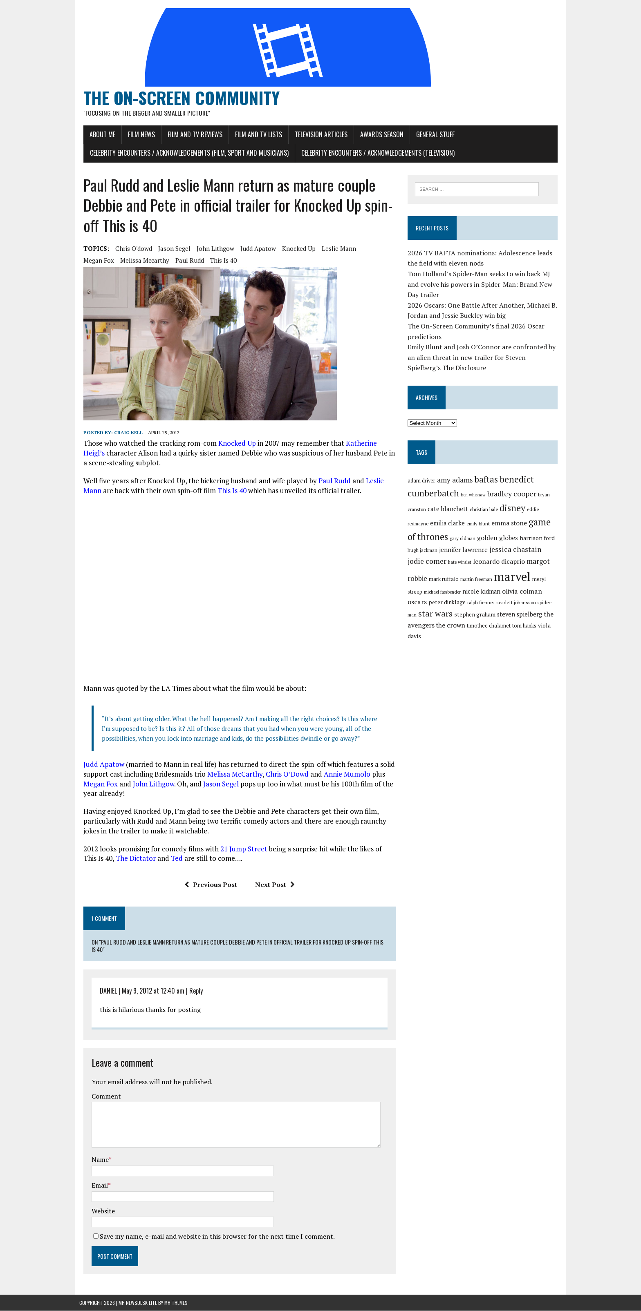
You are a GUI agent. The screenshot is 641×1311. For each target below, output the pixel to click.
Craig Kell (124, 433)
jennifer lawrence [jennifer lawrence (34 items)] (464, 550)
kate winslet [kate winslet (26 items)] (443, 562)
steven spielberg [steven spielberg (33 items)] (493, 617)
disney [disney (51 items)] (514, 508)
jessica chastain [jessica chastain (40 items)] (516, 550)
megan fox (373, 249)
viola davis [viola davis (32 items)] (524, 628)
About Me (98, 134)
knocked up (295, 249)
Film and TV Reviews (191, 134)
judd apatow (254, 249)
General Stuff (431, 134)
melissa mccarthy (103, 261)
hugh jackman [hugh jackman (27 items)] (424, 551)
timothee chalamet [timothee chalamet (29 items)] (461, 628)
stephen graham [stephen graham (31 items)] (448, 617)
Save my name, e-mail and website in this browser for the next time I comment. (213, 1236)
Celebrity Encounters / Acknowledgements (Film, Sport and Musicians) (185, 153)
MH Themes (176, 1303)
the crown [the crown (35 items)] (423, 628)
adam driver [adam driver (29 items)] (423, 481)
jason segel (170, 249)
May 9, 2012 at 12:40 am (149, 991)
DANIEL (104, 991)
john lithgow (211, 249)
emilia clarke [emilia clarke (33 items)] (448, 523)
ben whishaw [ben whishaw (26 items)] (474, 495)
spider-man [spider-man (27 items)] (514, 605)
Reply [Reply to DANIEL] (192, 991)
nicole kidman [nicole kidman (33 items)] (450, 592)
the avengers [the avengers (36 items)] (537, 617)
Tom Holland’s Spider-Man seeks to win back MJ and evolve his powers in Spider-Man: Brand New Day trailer (481, 284)
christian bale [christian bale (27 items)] (485, 510)
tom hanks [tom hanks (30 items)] (497, 628)
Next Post (273, 884)
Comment (102, 1096)
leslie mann (335, 249)
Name (96, 1159)
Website (99, 1210)
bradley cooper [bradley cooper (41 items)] (513, 494)
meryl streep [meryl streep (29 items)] (527, 579)
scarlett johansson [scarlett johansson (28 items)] (481, 605)
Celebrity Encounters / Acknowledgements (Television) (373, 153)
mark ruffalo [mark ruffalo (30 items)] (424, 579)
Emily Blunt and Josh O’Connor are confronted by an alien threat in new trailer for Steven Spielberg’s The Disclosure (483, 358)
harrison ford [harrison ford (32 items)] (538, 538)
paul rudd (148, 261)
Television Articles (317, 134)
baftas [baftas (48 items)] (487, 479)
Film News (137, 134)
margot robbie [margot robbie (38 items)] (532, 561)
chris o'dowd (129, 249)
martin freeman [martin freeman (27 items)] (456, 579)
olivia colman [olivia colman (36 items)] (491, 591)
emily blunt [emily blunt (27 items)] (479, 524)
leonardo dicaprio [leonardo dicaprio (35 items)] (482, 562)
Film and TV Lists (254, 134)
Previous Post (209, 884)
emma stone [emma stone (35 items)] (510, 523)
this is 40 (182, 261)
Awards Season (377, 134)
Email (95, 1185)
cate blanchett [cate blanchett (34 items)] (449, 509)
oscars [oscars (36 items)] (521, 591)
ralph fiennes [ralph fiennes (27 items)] (445, 605)
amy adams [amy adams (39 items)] (456, 480)
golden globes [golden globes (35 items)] (498, 538)
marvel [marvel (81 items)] (492, 577)
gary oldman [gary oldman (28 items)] (464, 539)
